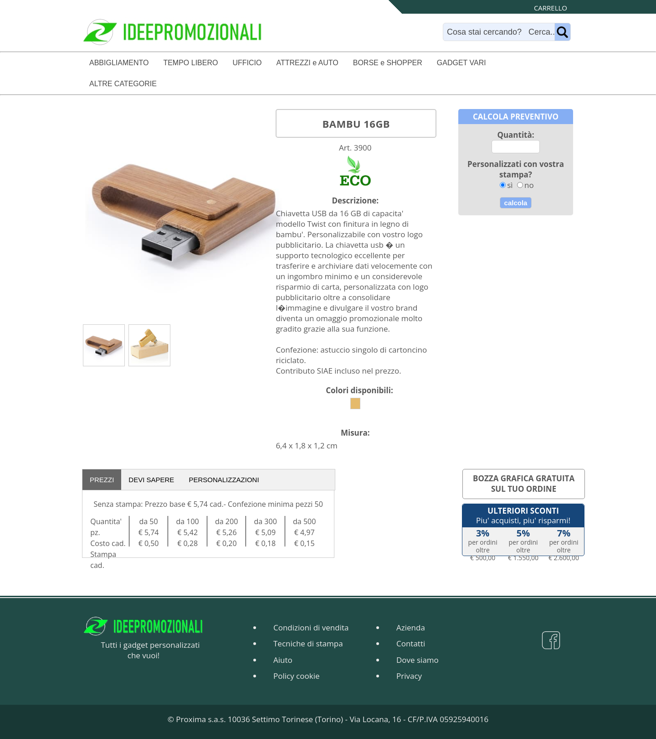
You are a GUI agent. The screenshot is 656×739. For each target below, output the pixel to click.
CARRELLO (550, 7)
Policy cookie (296, 676)
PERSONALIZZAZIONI (224, 480)
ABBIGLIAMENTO (119, 63)
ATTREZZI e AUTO (307, 63)
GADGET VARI (461, 63)
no (529, 185)
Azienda (410, 627)
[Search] (501, 32)
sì (509, 185)
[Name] (562, 32)
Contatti (410, 643)
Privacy (409, 676)
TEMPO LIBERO (190, 63)
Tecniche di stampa (308, 643)
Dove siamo (417, 660)
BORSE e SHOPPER (387, 63)
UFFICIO (246, 63)
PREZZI (102, 480)
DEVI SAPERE (151, 480)
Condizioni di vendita (310, 627)
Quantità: (515, 135)
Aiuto (282, 660)
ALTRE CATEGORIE (123, 84)
